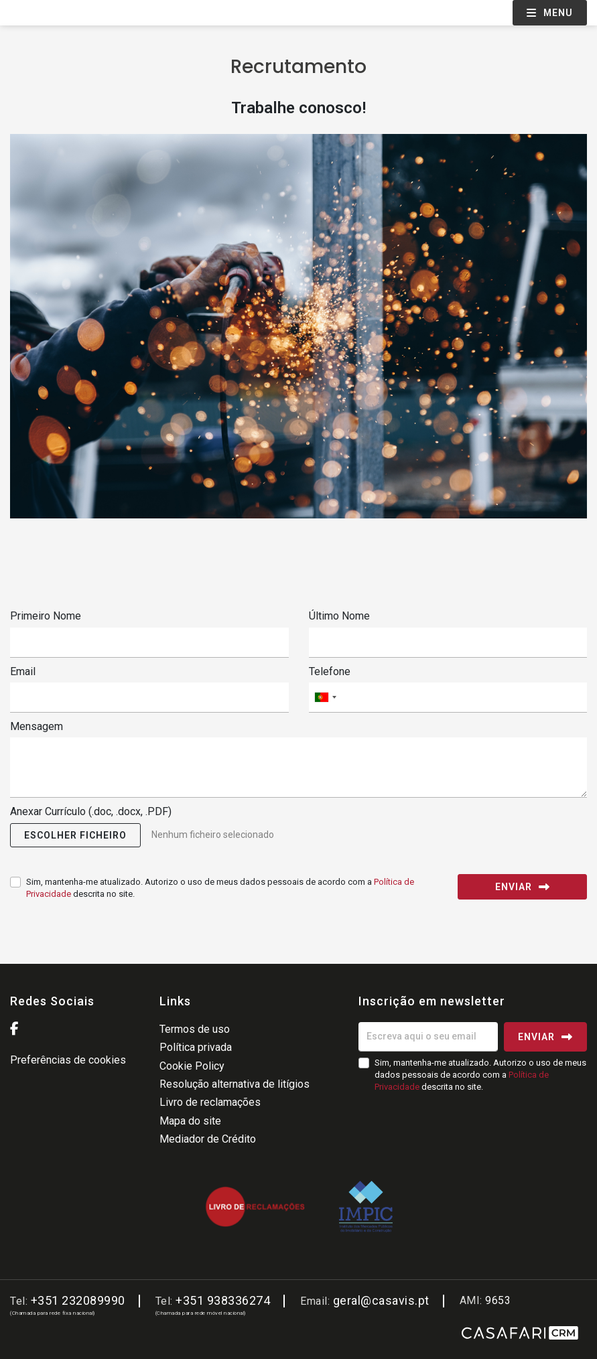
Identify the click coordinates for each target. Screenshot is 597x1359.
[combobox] (448, 697)
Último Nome (339, 616)
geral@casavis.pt (381, 1300)
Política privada (195, 1047)
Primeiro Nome (45, 616)
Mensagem (36, 726)
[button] (75, 835)
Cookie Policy (191, 1066)
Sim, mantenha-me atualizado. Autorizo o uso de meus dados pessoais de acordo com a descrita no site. (220, 888)
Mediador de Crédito (207, 1139)
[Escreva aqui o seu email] (428, 1037)
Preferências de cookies (68, 1060)
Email (23, 671)
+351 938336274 (223, 1300)
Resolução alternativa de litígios (234, 1084)
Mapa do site (190, 1121)
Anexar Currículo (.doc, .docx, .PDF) (91, 811)
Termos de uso (194, 1029)
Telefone (329, 671)
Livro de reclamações (210, 1102)
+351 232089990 (78, 1300)
